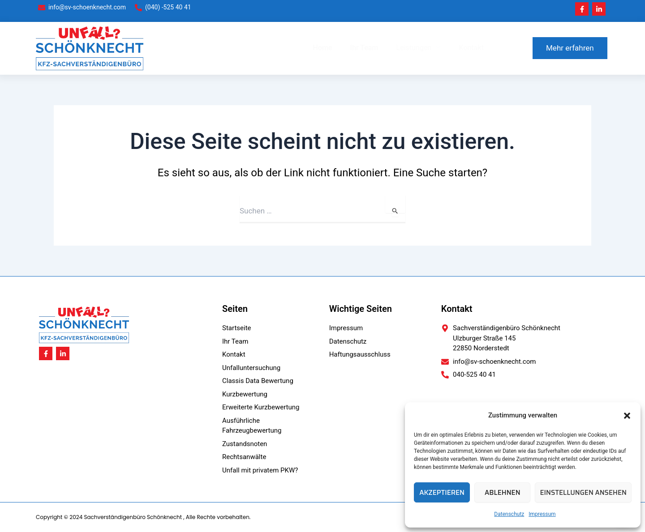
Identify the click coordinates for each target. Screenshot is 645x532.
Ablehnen (502, 492)
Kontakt (471, 47)
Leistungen (418, 48)
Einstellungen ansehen (583, 492)
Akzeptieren (441, 492)
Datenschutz (509, 514)
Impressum (542, 514)
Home (322, 47)
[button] (627, 415)
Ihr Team (364, 47)
